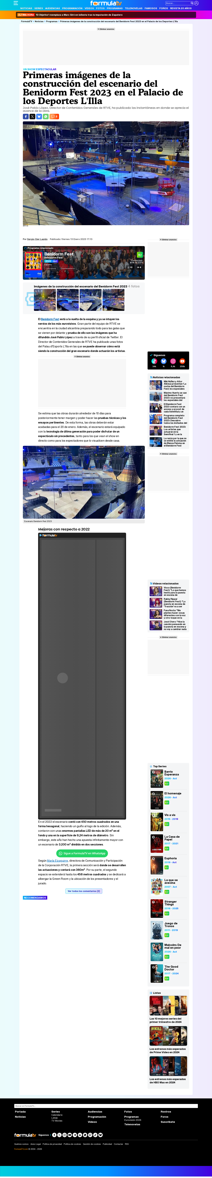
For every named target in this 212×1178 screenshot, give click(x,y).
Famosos (151, 8)
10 (131, 267)
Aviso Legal (35, 1144)
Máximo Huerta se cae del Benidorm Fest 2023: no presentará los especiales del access (175, 396)
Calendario (56, 1115)
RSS (127, 1144)
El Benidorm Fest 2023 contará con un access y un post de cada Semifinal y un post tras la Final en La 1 (175, 408)
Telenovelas (133, 8)
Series (38, 8)
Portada (20, 1111)
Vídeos (89, 8)
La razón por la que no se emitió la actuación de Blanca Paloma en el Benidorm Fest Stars (175, 442)
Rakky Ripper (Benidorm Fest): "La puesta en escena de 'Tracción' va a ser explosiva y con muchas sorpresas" (174, 603)
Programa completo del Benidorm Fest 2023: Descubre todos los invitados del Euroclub (175, 419)
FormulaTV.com (21, 1149)
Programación (72, 8)
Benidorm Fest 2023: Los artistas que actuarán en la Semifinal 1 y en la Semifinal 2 (175, 430)
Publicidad (107, 1144)
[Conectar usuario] (196, 3)
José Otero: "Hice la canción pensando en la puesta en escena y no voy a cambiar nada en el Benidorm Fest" (175, 625)
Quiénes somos (21, 1144)
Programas (115, 8)
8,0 (166, 956)
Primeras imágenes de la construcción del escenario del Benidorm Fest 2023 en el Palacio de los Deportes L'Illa (119, 21)
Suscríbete (168, 1121)
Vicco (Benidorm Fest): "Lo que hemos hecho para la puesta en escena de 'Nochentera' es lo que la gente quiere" (175, 591)
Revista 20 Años (181, 8)
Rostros (166, 1111)
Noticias (26, 8)
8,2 (166, 783)
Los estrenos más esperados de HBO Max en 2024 (168, 1080)
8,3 (166, 892)
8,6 (166, 848)
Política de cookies (72, 1144)
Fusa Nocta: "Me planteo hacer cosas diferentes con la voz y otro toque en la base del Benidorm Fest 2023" (174, 614)
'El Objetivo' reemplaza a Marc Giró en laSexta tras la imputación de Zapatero (69, 14)
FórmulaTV (26, 21)
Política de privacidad (52, 1144)
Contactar (118, 1144)
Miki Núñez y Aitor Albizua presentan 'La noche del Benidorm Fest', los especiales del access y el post (175, 385)
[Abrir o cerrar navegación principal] (16, 3)
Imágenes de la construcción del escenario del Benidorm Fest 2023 (80, 286)
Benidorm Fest (58, 254)
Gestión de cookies (92, 1144)
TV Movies (56, 1120)
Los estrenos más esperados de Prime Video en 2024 (168, 1050)
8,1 (166, 867)
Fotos (100, 8)
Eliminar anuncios (107, 29)
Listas (54, 1117)
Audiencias (52, 8)
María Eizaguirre (57, 861)
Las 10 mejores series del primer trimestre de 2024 (166, 1020)
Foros (163, 8)
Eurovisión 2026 (132, 1120)
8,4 (166, 824)
